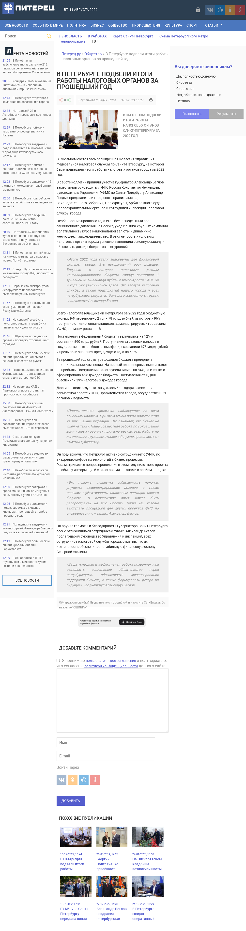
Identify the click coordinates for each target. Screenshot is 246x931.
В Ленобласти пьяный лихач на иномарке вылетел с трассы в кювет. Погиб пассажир (27, 256)
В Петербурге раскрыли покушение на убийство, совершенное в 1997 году (24, 219)
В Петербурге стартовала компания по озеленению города (25, 100)
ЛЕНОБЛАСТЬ (70, 36)
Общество (117, 25)
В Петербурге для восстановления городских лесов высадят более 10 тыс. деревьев (25, 424)
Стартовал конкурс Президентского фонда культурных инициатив (27, 440)
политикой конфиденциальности (111, 666)
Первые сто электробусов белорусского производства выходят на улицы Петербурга (25, 290)
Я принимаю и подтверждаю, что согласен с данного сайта (112, 663)
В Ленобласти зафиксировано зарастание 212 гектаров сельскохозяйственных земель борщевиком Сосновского (26, 66)
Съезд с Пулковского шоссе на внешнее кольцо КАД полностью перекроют (27, 273)
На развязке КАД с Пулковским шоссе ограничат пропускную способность (23, 390)
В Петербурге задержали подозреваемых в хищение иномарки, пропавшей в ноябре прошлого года (24, 509)
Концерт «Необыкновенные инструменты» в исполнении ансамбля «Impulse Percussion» (26, 85)
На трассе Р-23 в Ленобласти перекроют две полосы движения (27, 114)
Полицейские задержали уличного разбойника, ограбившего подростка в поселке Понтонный (27, 528)
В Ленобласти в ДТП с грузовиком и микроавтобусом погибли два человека (24, 562)
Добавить (71, 800)
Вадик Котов (107, 100)
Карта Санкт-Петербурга (133, 36)
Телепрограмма (72, 41)
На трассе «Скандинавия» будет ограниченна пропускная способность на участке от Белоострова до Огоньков (25, 237)
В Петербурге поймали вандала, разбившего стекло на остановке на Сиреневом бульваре (27, 169)
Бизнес (97, 25)
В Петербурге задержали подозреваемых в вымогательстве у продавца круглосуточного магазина (26, 150)
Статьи (211, 25)
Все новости (27, 580)
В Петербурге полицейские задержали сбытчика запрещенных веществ (27, 202)
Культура (173, 25)
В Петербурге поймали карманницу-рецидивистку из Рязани (23, 131)
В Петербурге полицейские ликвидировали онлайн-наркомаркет (26, 545)
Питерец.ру (71, 53)
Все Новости (16, 25)
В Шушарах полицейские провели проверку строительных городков (25, 340)
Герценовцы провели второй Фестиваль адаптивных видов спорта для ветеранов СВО (27, 373)
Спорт (192, 25)
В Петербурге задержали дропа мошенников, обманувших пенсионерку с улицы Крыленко (25, 491)
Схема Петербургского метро (183, 36)
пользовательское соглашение (111, 660)
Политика (76, 25)
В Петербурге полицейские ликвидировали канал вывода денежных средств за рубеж (26, 357)
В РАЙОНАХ (97, 36)
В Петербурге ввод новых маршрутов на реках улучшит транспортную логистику (25, 457)
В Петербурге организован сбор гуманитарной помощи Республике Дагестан (26, 306)
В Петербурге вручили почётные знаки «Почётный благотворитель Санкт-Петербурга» (27, 407)
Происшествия (146, 25)
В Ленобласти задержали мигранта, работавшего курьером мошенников (26, 474)
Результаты (226, 113)
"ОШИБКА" (79, 607)
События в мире (48, 25)
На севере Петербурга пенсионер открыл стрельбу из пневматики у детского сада (24, 323)
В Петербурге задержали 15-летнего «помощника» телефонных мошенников (27, 185)
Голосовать (192, 113)
